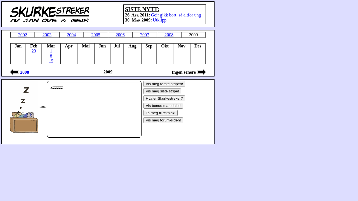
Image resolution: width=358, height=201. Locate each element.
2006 (120, 34)
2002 (22, 34)
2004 (71, 34)
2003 (47, 34)
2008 (168, 34)
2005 (95, 34)
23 (34, 51)
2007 (144, 34)
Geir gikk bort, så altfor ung (176, 15)
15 (51, 61)
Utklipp (159, 20)
